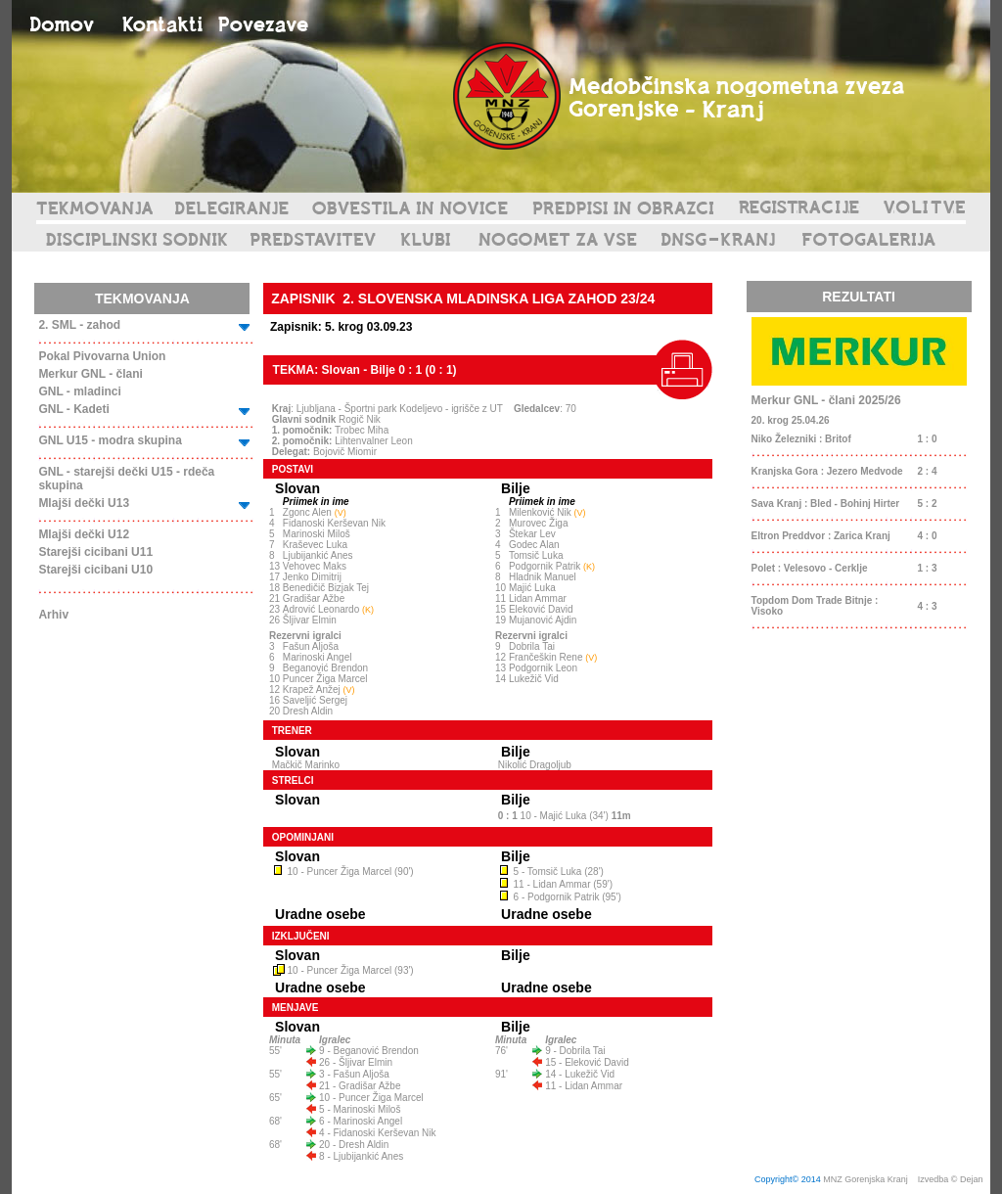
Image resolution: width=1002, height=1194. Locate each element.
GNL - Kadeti (73, 409)
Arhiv (53, 614)
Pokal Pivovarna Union (101, 356)
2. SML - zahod (79, 325)
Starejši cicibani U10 (95, 569)
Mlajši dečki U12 (83, 534)
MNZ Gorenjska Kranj (865, 1179)
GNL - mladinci (79, 391)
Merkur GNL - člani (90, 374)
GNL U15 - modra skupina (109, 440)
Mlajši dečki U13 (83, 503)
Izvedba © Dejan (951, 1179)
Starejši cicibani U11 (95, 552)
